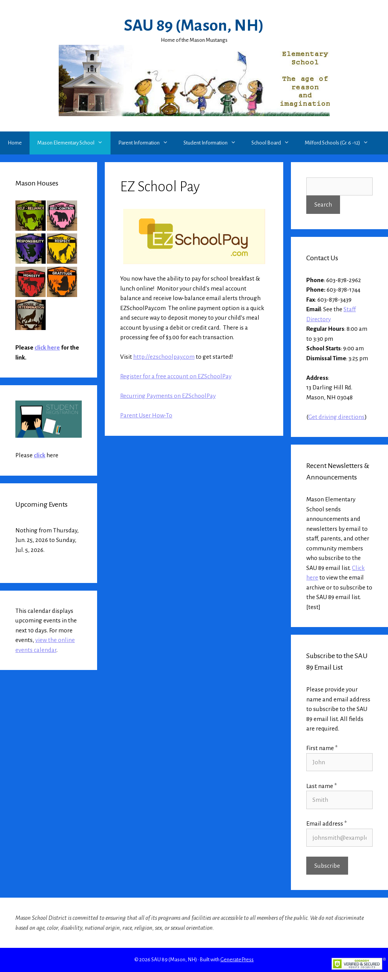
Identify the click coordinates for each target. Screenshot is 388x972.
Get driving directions (336, 417)
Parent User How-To (146, 415)
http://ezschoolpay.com (164, 356)
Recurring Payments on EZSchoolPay (168, 395)
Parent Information (147, 142)
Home (15, 143)
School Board (274, 142)
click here (47, 347)
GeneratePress (237, 959)
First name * (322, 748)
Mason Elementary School (74, 142)
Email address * (326, 823)
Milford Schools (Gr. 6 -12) (340, 142)
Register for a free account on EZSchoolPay (175, 376)
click (39, 455)
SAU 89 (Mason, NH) (194, 25)
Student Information (213, 142)
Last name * (321, 786)
